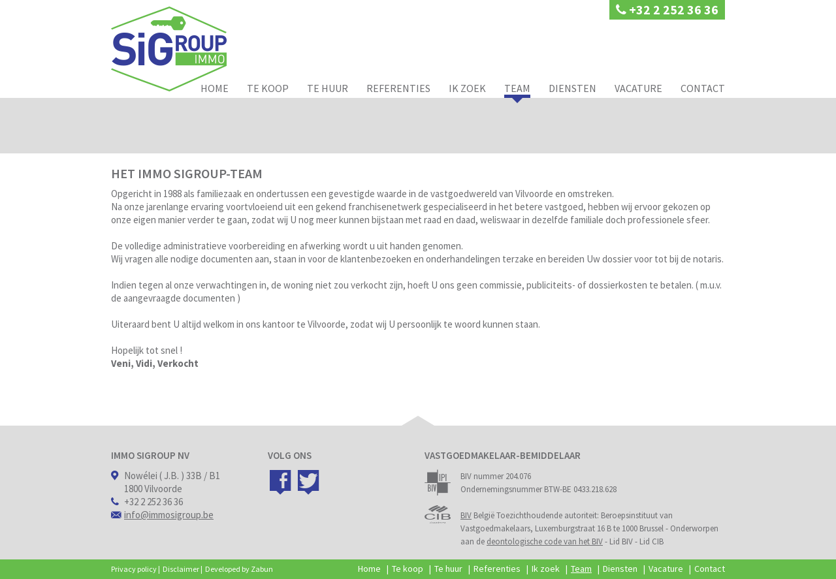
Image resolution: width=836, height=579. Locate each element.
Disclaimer (181, 569)
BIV (466, 515)
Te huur (327, 88)
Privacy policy (134, 569)
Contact (703, 88)
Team (517, 88)
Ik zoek (467, 88)
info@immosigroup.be (169, 515)
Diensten (572, 88)
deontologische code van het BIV (545, 541)
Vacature (638, 88)
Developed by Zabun (239, 569)
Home (215, 88)
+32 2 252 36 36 (667, 9)
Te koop (268, 88)
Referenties (398, 88)
